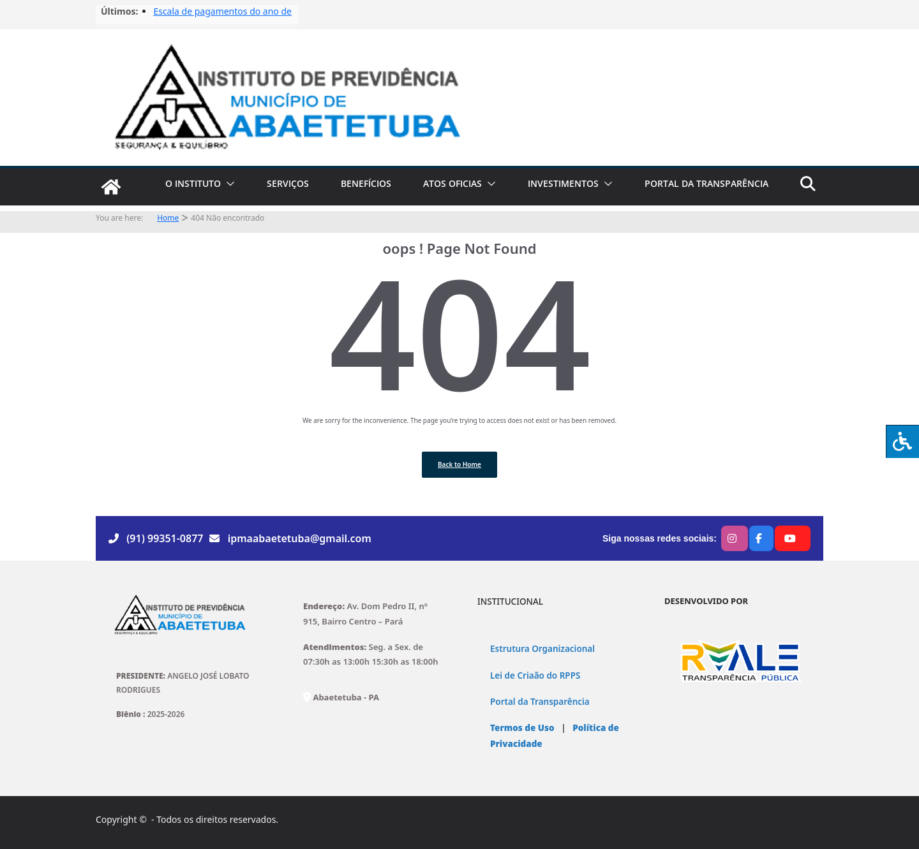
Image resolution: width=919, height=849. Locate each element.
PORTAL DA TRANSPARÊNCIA (706, 183)
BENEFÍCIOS (366, 183)
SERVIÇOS (288, 183)
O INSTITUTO (193, 183)
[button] (228, 184)
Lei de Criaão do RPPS (535, 675)
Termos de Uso (522, 728)
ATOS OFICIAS (452, 183)
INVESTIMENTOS (563, 183)
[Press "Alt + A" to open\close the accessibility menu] (902, 441)
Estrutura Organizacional (542, 648)
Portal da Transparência (540, 701)
